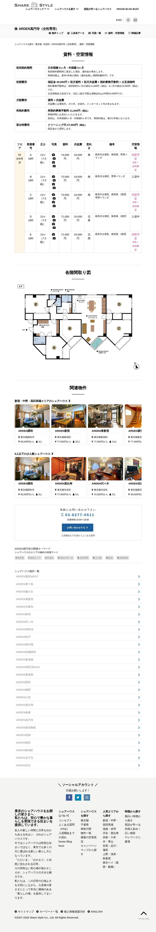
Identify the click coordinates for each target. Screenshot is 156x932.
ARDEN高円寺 (24, 719)
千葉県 (85, 824)
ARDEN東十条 (24, 583)
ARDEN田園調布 (26, 651)
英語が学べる (65, 558)
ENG (119, 19)
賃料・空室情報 (116, 33)
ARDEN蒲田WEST (27, 576)
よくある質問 (88, 535)
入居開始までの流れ (70, 535)
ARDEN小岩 (23, 697)
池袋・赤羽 (109, 828)
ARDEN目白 (135, 483)
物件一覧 (86, 833)
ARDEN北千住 (24, 757)
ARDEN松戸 (23, 636)
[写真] (53, 154)
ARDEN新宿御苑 (138, 430)
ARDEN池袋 (23, 735)
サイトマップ (26, 911)
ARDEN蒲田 (23, 742)
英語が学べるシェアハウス (97, 9)
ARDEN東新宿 (100, 430)
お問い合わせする (76, 527)
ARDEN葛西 (23, 689)
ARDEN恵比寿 (63, 483)
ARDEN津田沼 (24, 629)
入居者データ (77, 33)
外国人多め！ (133, 828)
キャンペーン (89, 845)
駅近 (109, 558)
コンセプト (65, 820)
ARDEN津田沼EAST (28, 667)
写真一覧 (96, 33)
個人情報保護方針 (74, 911)
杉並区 (49, 558)
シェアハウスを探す (67, 9)
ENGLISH (97, 911)
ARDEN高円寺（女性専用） (37, 29)
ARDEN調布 (25, 430)
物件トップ (57, 33)
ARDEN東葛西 (24, 674)
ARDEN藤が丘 (24, 591)
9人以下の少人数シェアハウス (32, 453)
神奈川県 (86, 828)
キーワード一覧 (49, 911)
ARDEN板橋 (23, 712)
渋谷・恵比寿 (111, 833)
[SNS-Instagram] (87, 797)
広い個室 (130, 833)
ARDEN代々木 (100, 483)
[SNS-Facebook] (69, 797)
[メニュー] (128, 19)
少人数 (97, 558)
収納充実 (122, 558)
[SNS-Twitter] (78, 797)
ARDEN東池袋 (24, 659)
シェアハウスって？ (38, 9)
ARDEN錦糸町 (24, 750)
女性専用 (83, 558)
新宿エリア (34, 558)
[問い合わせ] (135, 19)
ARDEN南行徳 (24, 644)
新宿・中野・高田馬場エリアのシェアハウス (41, 400)
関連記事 (136, 33)
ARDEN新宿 (62, 430)
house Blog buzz (128, 9)
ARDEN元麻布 (24, 606)
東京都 (20, 558)
